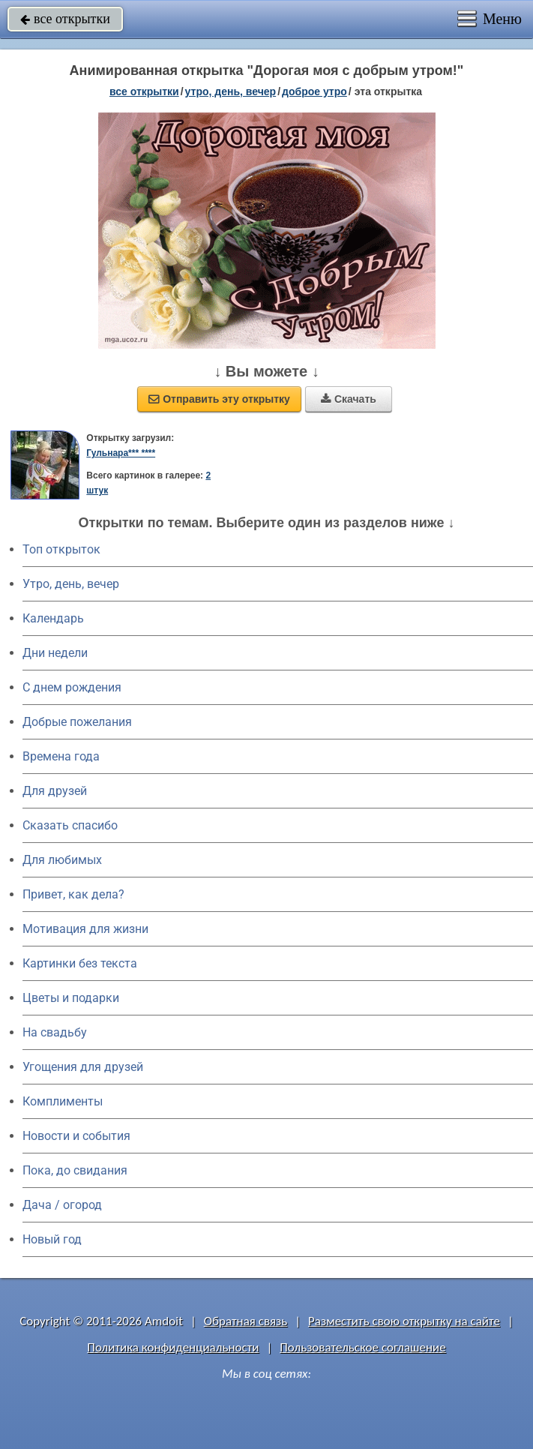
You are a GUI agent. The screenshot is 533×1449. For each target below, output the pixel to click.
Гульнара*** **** (120, 453)
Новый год (52, 1239)
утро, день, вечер (231, 92)
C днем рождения (71, 687)
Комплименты (62, 1101)
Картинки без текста (79, 963)
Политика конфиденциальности (173, 1347)
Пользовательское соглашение (362, 1347)
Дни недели (55, 653)
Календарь (53, 618)
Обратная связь (246, 1321)
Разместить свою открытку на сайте (404, 1321)
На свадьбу (54, 1032)
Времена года (61, 756)
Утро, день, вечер (70, 584)
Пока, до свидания (74, 1170)
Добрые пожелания (77, 722)
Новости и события (76, 1136)
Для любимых (62, 860)
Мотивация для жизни (85, 929)
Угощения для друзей (82, 1067)
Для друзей (54, 791)
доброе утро (314, 92)
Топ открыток (61, 549)
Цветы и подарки (70, 998)
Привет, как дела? (73, 894)
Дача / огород (62, 1205)
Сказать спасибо (70, 825)
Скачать (348, 399)
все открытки (65, 18)
